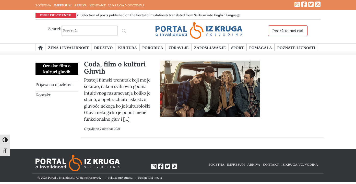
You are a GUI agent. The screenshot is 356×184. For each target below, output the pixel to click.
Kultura (127, 47)
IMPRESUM (63, 5)
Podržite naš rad (287, 30)
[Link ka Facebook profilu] (304, 4)
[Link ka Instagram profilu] (297, 4)
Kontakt (43, 94)
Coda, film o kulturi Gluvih (115, 67)
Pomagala (260, 47)
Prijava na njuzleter (53, 84)
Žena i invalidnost (68, 47)
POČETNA (43, 5)
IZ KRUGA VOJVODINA (126, 5)
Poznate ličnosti (296, 47)
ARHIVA (80, 5)
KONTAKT (97, 5)
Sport (237, 47)
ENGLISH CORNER (55, 15)
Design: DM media (150, 177)
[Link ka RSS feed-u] (318, 4)
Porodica (152, 47)
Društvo (103, 47)
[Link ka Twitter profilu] (311, 4)
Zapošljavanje (210, 47)
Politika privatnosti (120, 177)
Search (55, 28)
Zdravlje (179, 47)
